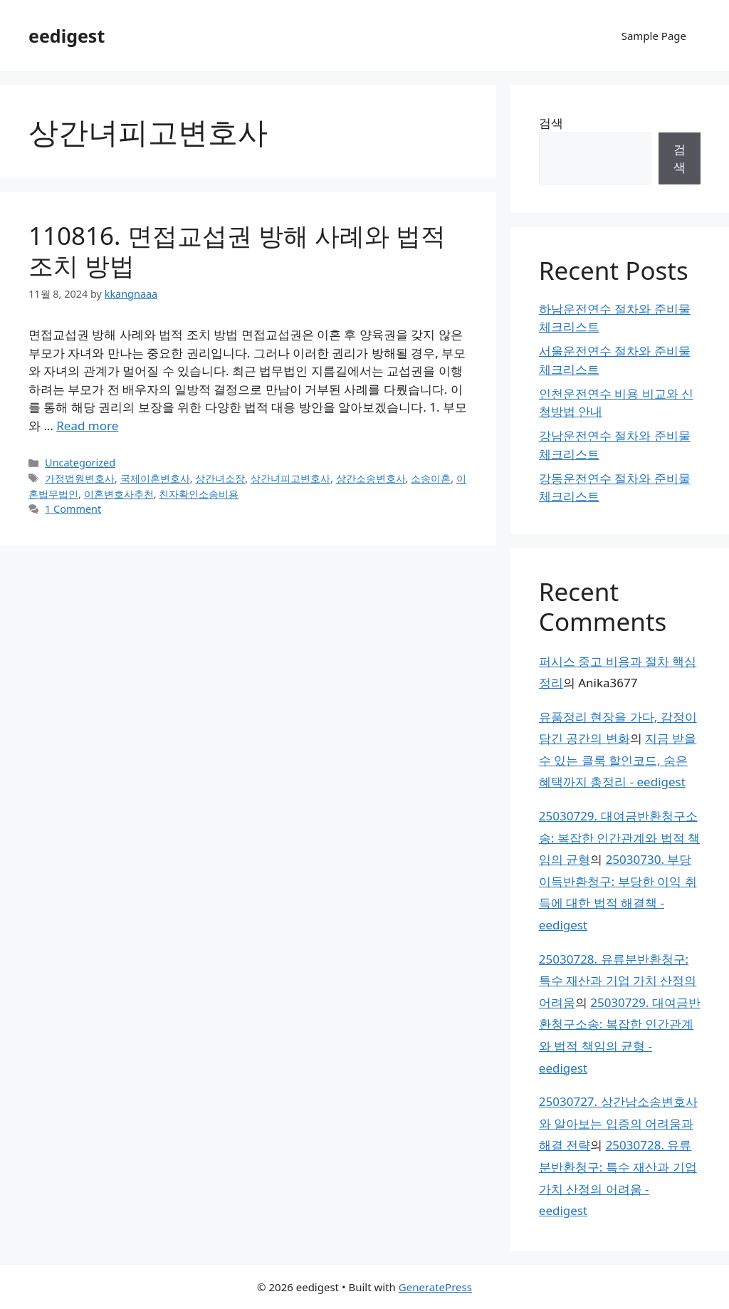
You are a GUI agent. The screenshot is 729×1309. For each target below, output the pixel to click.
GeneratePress (435, 1287)
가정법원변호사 (80, 478)
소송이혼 (431, 478)
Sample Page (654, 35)
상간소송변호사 (371, 478)
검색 (551, 123)
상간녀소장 (220, 478)
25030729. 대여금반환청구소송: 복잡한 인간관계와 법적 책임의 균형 (619, 837)
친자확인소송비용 (198, 494)
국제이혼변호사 (155, 478)
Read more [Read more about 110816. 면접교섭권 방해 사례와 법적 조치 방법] (87, 425)
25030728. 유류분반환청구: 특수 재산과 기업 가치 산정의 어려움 (618, 981)
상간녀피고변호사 (290, 478)
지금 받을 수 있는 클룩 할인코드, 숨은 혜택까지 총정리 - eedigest (618, 760)
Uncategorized (80, 462)
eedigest (66, 36)
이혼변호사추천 (119, 494)
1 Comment (73, 509)
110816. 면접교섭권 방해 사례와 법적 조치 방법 (237, 250)
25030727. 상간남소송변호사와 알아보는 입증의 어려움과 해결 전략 (618, 1123)
